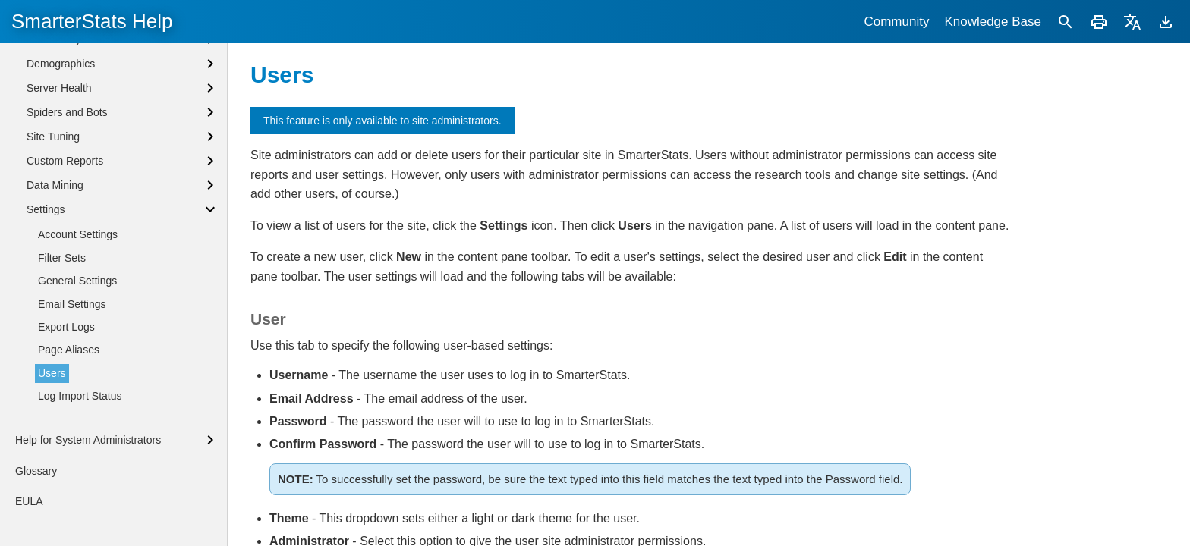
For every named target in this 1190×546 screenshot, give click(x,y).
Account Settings (78, 234)
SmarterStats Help (91, 21)
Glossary (36, 471)
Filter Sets (62, 258)
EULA (29, 501)
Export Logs (66, 327)
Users (52, 373)
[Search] (1065, 21)
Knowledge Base (992, 21)
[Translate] (1132, 21)
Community (896, 21)
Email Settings (71, 304)
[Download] (1165, 21)
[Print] (1099, 21)
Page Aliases (68, 350)
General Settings (77, 281)
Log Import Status (80, 396)
